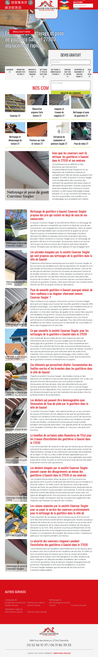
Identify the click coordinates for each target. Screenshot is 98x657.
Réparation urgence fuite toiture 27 (20, 71)
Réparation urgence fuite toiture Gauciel (14, 610)
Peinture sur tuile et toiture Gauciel (36, 603)
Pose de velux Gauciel (37, 612)
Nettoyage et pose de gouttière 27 (43, 73)
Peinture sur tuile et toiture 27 (67, 73)
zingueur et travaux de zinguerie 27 (32, 73)
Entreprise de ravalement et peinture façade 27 (79, 73)
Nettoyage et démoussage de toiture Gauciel (59, 602)
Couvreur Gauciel (78, 605)
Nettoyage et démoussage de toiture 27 (56, 71)
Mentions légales (62, 653)
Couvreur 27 (9, 70)
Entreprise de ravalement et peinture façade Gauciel (15, 602)
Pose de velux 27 (89, 73)
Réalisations (21, 32)
